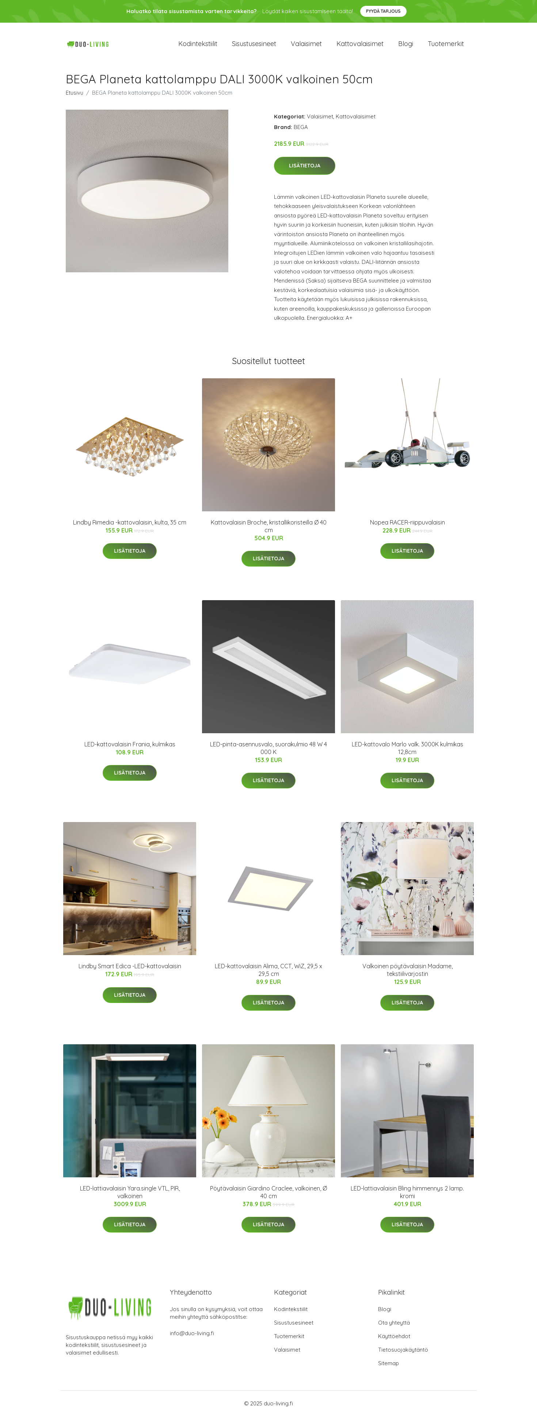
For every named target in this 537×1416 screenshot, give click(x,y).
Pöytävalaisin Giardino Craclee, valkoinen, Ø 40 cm (268, 1192)
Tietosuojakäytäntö (403, 1349)
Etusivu (74, 92)
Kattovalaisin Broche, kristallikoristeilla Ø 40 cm (269, 526)
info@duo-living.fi (192, 1333)
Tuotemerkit (446, 43)
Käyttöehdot (394, 1336)
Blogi (405, 43)
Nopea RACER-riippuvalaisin (407, 522)
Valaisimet (306, 43)
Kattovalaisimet (360, 43)
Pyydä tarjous (383, 11)
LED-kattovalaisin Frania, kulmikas (129, 744)
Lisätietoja (304, 165)
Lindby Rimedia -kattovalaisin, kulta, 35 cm (129, 522)
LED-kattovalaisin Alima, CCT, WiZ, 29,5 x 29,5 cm (268, 969)
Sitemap (388, 1363)
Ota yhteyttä (394, 1322)
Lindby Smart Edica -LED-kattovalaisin (130, 966)
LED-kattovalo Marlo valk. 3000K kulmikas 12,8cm (407, 748)
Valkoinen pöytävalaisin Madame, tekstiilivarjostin (407, 969)
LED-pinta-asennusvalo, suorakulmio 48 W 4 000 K (268, 748)
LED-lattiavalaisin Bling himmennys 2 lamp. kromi (407, 1192)
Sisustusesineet (254, 43)
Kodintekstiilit (197, 43)
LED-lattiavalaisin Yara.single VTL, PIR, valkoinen (130, 1192)
